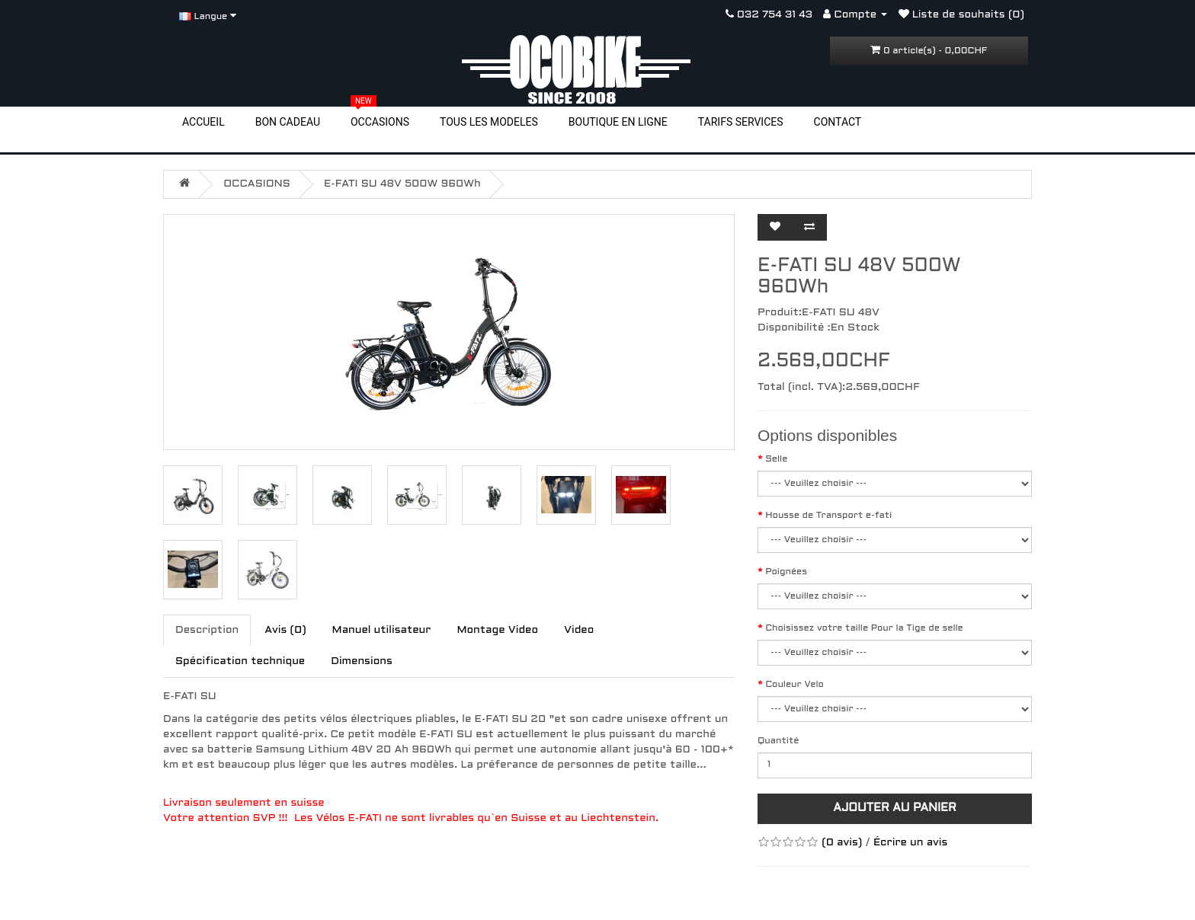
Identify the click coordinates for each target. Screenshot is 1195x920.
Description (207, 630)
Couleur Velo (794, 684)
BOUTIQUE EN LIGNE (618, 122)
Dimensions (361, 661)
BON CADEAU (287, 122)
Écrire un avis (910, 843)
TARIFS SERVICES (740, 122)
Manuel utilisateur (381, 630)
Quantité (778, 741)
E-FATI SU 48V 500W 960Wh (402, 184)
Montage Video (497, 630)
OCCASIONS (380, 121)
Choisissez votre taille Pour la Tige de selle (864, 628)
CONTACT (838, 122)
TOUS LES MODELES (489, 122)
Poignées (786, 572)
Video (579, 630)
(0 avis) (842, 843)
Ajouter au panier (894, 808)
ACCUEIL (203, 122)
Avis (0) (285, 630)
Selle (776, 459)
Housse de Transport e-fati (828, 515)
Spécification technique (240, 661)
